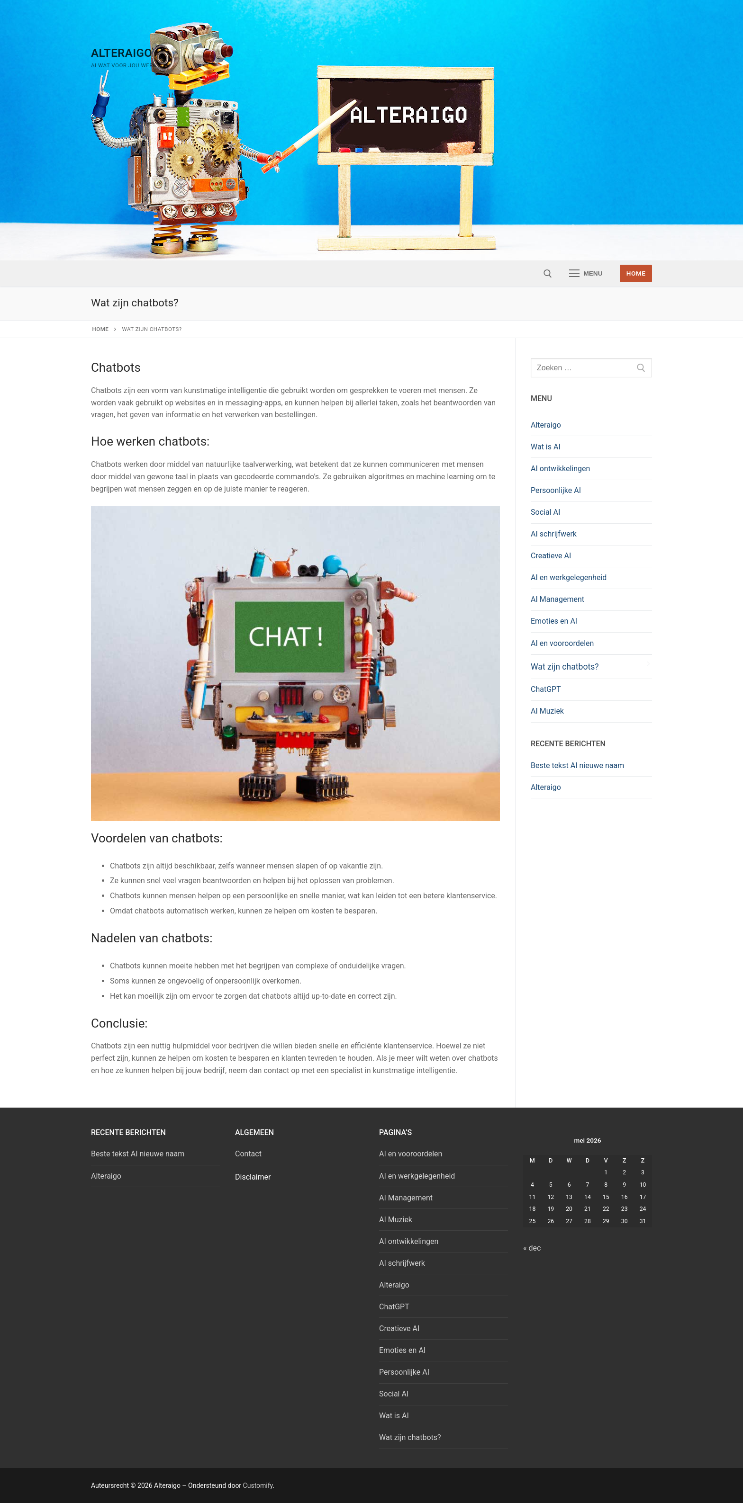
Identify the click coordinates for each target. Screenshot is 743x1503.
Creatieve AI (551, 555)
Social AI (545, 512)
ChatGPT (546, 689)
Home (636, 273)
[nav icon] (586, 274)
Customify (258, 1485)
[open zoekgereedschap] (548, 273)
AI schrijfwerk (554, 533)
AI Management (557, 599)
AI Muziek (547, 711)
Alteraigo (121, 53)
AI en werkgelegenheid (569, 577)
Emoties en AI (554, 621)
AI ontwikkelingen (560, 468)
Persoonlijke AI (556, 490)
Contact (248, 1153)
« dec (532, 1248)
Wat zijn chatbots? (565, 666)
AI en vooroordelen (562, 643)
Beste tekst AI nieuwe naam (577, 765)
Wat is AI (546, 446)
